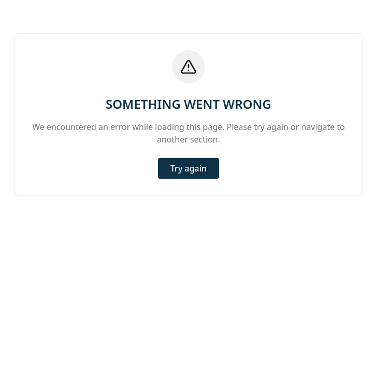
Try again (188, 168)
